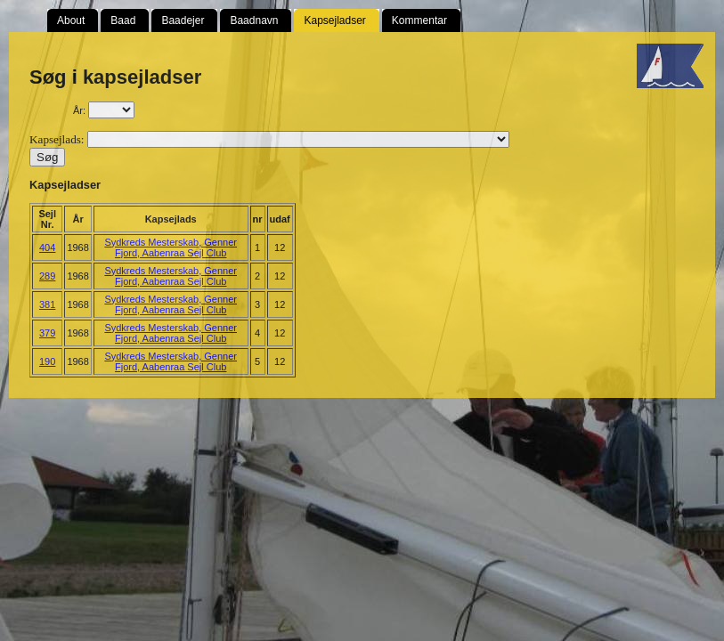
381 (47, 304)
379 (47, 333)
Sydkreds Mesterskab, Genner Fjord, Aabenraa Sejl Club (170, 247)
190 (47, 361)
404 (47, 247)
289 (47, 276)
